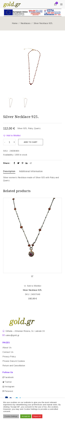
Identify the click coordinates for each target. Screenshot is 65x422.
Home (14, 23)
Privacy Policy (9, 356)
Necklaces (26, 23)
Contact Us (8, 352)
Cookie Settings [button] (11, 416)
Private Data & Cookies (14, 361)
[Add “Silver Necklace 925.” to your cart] (32, 276)
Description (9, 171)
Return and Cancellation (14, 365)
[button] (12, 135)
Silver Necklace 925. (32, 290)
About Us (7, 347)
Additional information (31, 171)
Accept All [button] (26, 416)
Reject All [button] (37, 416)
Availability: (8, 155)
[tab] (9, 171)
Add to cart (31, 142)
